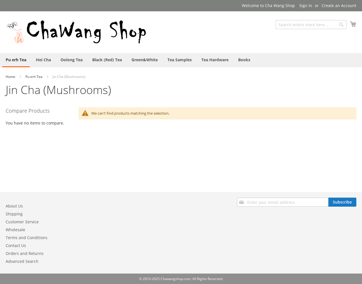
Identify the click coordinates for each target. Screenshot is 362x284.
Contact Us (16, 245)
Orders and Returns (25, 253)
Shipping (14, 214)
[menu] (181, 60)
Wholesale (15, 229)
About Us (14, 206)
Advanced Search (22, 261)
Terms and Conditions (27, 237)
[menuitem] (16, 60)
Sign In (305, 5)
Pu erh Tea (34, 76)
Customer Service (22, 221)
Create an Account (339, 5)
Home (11, 76)
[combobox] (311, 24)
